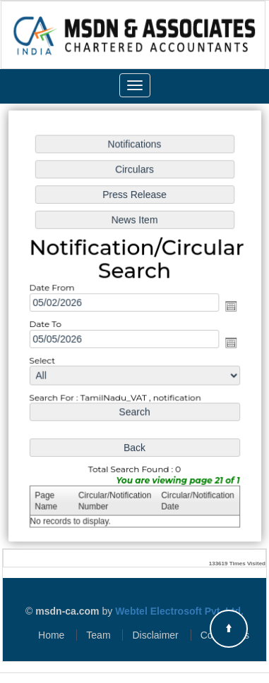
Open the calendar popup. (229, 306)
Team (98, 635)
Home (51, 635)
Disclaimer (155, 635)
